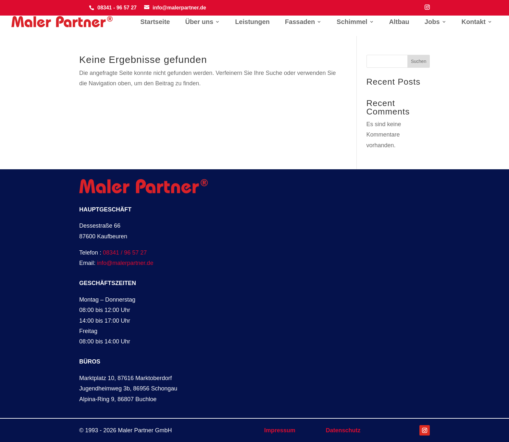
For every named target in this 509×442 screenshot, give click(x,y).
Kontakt (474, 22)
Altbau (399, 22)
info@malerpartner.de (125, 263)
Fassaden (300, 22)
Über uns (199, 22)
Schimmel (352, 22)
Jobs (432, 22)
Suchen (418, 61)
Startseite (155, 22)
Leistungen (252, 22)
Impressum (279, 430)
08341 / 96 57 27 (125, 252)
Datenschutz (343, 430)
